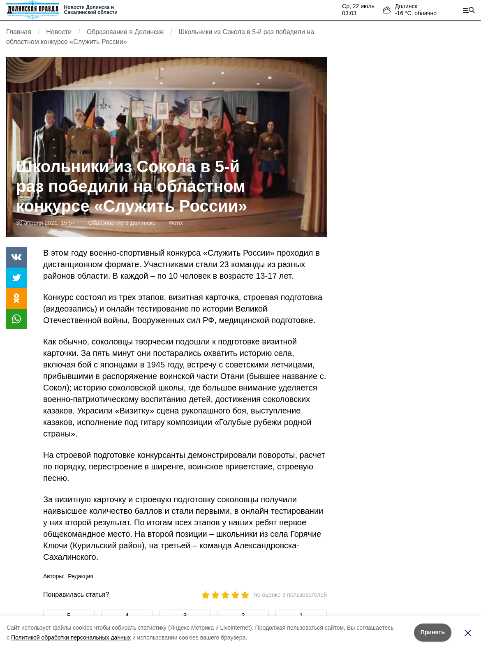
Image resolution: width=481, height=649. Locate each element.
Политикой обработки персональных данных (71, 637)
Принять (433, 632)
